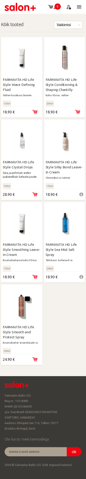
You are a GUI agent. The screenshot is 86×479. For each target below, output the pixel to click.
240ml (49, 268)
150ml (6, 103)
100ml (6, 186)
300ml (6, 351)
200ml (49, 103)
